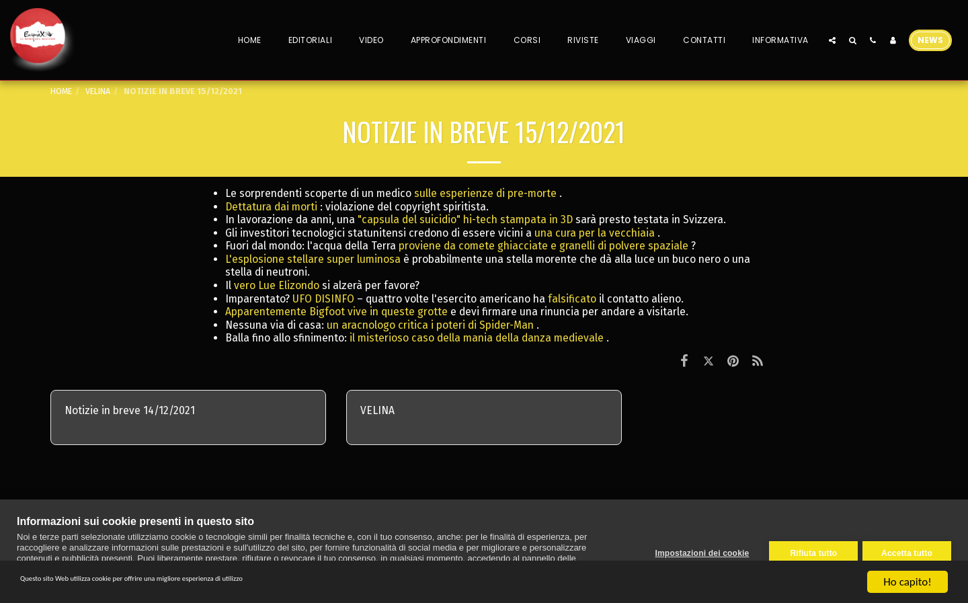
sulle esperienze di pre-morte (485, 193)
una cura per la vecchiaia (594, 233)
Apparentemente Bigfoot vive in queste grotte (336, 311)
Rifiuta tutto (808, 551)
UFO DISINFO (323, 298)
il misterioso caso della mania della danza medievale (477, 337)
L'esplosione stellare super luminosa (313, 259)
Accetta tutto (906, 551)
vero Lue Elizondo (276, 285)
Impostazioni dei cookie (697, 551)
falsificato (572, 298)
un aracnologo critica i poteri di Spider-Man (430, 325)
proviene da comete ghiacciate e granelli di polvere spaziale (543, 245)
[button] (832, 40)
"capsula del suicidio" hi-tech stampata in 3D (465, 219)
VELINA (97, 91)
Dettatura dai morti (271, 206)
